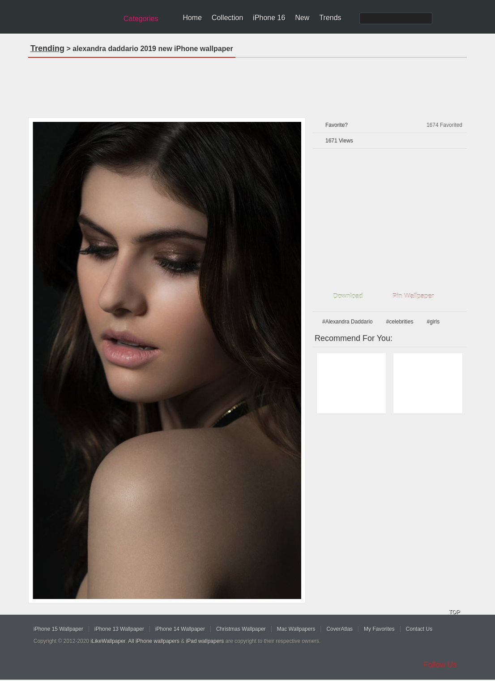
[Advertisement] (247, 85)
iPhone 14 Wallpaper (180, 629)
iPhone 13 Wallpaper (119, 629)
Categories (141, 18)
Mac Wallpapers (296, 629)
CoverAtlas (339, 629)
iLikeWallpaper (108, 641)
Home (192, 18)
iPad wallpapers (205, 641)
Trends (330, 18)
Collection (227, 18)
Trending (47, 48)
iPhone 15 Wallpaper (58, 629)
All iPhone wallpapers (153, 641)
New (302, 18)
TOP (454, 612)
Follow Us (440, 664)
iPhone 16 (269, 18)
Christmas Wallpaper (241, 629)
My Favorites (379, 629)
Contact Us (419, 629)
